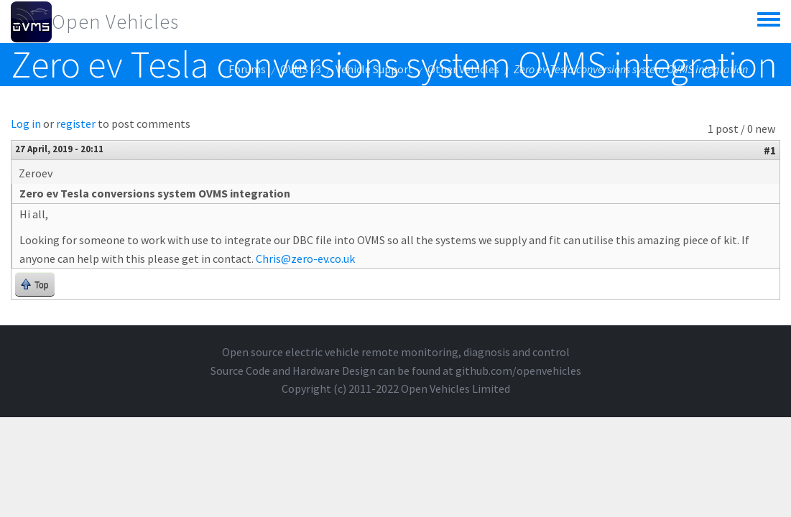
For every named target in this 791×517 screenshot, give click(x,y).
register (76, 123)
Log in (26, 123)
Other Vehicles (463, 69)
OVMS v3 (300, 69)
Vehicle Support (374, 69)
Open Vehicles (115, 21)
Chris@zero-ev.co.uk (305, 258)
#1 (770, 150)
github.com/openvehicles (518, 370)
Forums (247, 69)
